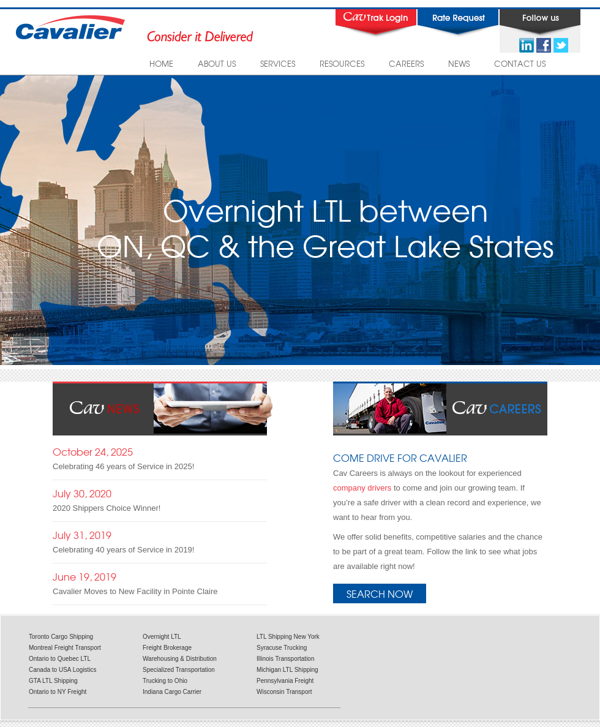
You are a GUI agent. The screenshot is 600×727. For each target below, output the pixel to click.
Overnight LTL (162, 636)
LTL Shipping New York (288, 636)
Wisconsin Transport (284, 691)
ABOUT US (217, 63)
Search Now (380, 593)
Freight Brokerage (167, 647)
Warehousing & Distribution (180, 658)
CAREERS (406, 63)
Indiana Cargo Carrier (172, 691)
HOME (161, 63)
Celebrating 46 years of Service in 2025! (123, 466)
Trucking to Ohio (165, 680)
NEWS (459, 63)
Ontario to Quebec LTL (60, 658)
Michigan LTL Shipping (287, 669)
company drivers (362, 487)
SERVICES (277, 63)
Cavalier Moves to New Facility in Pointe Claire (135, 591)
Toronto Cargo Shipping (61, 636)
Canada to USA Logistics (63, 669)
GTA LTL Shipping (53, 680)
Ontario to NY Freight (57, 691)
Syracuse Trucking (282, 647)
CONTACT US (520, 63)
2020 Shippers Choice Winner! (106, 508)
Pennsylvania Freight (285, 680)
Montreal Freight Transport (65, 647)
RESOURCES (342, 63)
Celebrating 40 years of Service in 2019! (123, 549)
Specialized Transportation (179, 669)
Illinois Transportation (286, 658)
